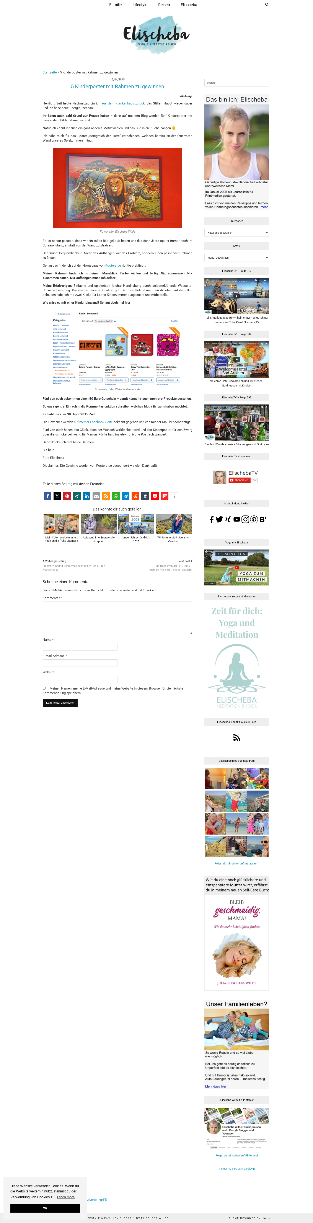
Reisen (164, 4)
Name (48, 640)
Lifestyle (140, 4)
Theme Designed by (249, 1218)
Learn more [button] (66, 1197)
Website (48, 672)
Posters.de (113, 265)
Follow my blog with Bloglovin (237, 1168)
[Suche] (267, 5)
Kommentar (52, 598)
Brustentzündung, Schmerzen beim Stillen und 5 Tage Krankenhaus (80, 565)
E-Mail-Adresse (55, 656)
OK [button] (45, 1208)
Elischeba (189, 4)
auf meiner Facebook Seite (93, 422)
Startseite (50, 72)
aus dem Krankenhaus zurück (123, 103)
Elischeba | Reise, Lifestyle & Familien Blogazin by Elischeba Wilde (111, 1218)
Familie (115, 4)
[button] (47, 496)
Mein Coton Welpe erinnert (61, 539)
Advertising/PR (96, 1200)
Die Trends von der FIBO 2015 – (170, 566)
